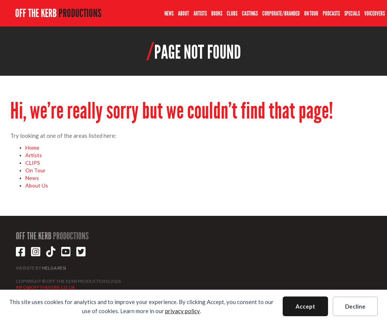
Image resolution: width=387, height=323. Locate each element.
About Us (36, 185)
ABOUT (183, 13)
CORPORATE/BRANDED (281, 13)
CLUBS (232, 13)
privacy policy (182, 310)
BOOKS (216, 13)
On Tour (35, 170)
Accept (305, 306)
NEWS (168, 13)
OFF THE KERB (58, 13)
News (32, 178)
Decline (355, 306)
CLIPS (32, 162)
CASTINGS (250, 13)
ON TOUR (311, 13)
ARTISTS (200, 13)
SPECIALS (352, 13)
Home (32, 147)
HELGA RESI (54, 268)
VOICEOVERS (374, 13)
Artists (33, 155)
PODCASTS (331, 13)
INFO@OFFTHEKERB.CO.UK (45, 287)
